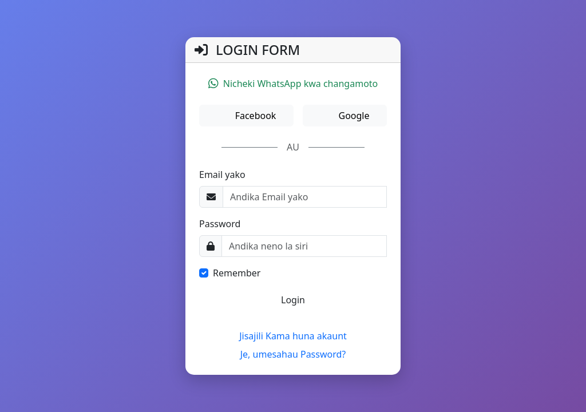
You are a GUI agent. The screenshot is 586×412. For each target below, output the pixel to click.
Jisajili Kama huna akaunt (293, 336)
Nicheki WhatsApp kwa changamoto (293, 83)
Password (219, 223)
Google (352, 115)
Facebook (254, 115)
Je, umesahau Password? (293, 354)
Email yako (222, 174)
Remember (236, 273)
